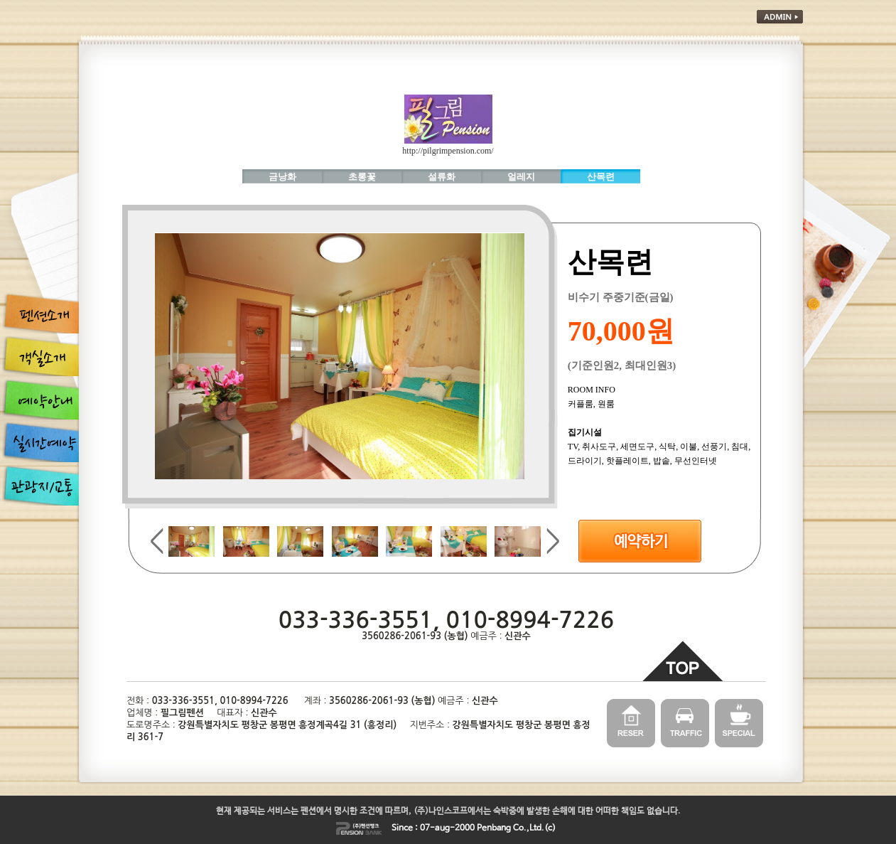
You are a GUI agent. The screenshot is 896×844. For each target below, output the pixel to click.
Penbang (494, 828)
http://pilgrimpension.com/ (447, 151)
